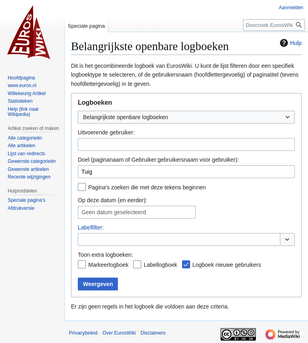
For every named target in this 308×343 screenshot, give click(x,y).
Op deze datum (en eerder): (112, 200)
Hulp (290, 43)
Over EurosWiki (119, 333)
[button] (287, 239)
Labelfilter (90, 227)
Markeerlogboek (108, 265)
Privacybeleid (83, 333)
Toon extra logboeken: (105, 255)
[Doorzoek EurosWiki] (274, 25)
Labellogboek (160, 265)
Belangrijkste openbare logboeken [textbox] (125, 117)
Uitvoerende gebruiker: (106, 132)
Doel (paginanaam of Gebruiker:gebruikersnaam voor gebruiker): (158, 159)
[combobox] (186, 117)
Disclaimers (153, 333)
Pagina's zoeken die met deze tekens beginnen (147, 187)
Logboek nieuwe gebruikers (226, 265)
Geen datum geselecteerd (113, 212)
